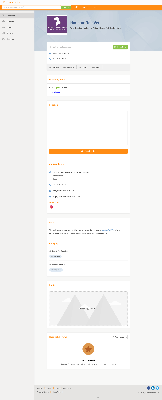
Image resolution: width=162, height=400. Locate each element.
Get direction (88, 151)
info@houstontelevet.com (63, 191)
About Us (40, 389)
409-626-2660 (59, 59)
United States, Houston (62, 53)
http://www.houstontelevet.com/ (66, 197)
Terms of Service (43, 393)
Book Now (120, 47)
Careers (58, 389)
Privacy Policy (57, 393)
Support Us (67, 389)
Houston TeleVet (107, 231)
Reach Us (49, 389)
